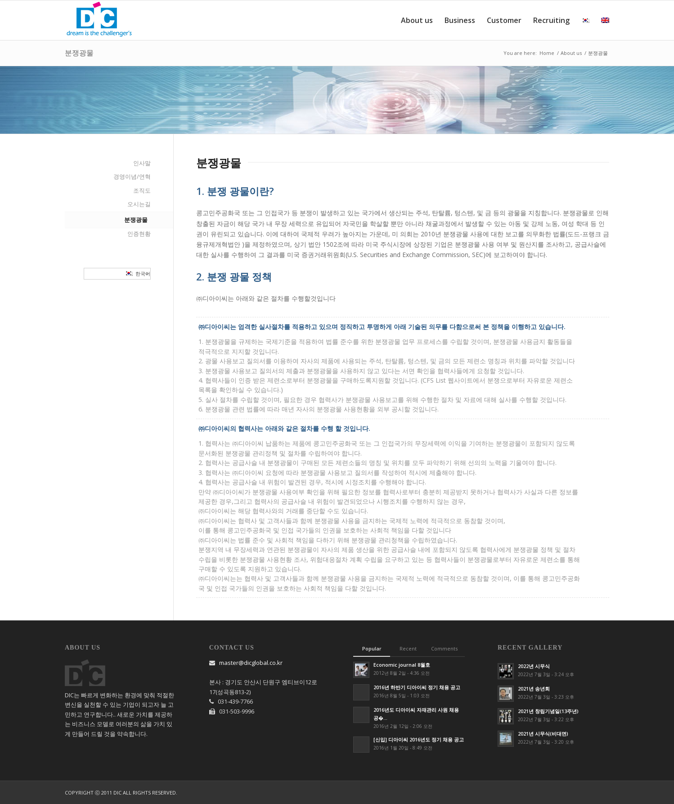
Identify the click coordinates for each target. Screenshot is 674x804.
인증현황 (139, 234)
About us (571, 53)
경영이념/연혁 (132, 176)
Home (546, 53)
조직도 (142, 190)
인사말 (142, 163)
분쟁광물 (79, 53)
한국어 (138, 273)
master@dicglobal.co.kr (251, 663)
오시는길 (139, 204)
